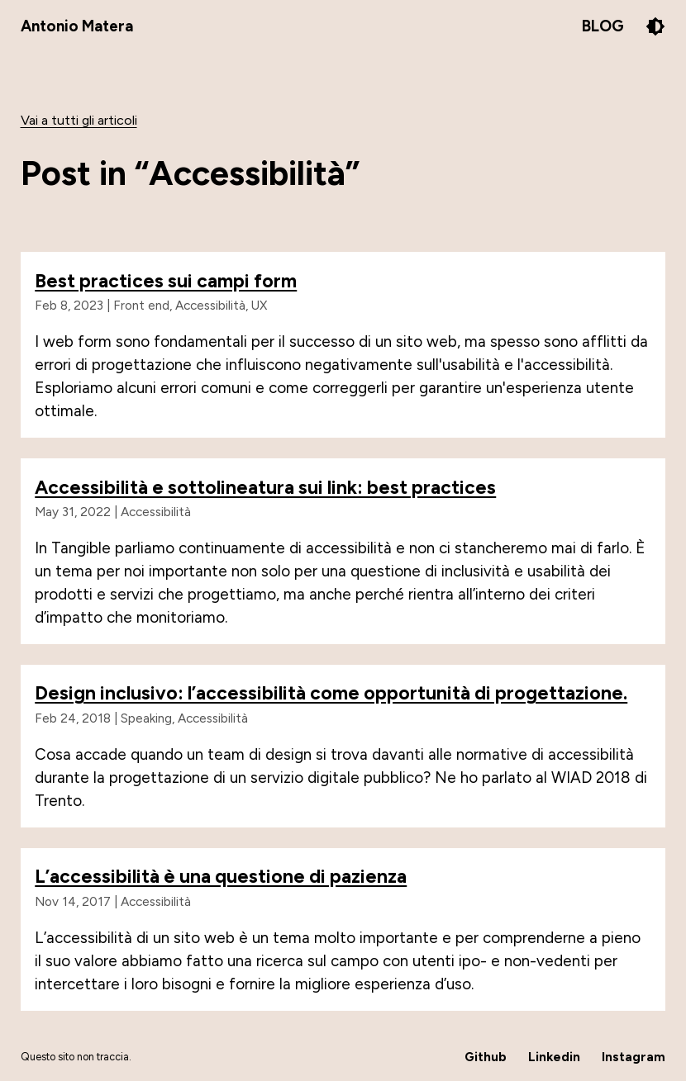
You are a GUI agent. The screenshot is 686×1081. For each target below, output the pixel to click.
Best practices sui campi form (166, 280)
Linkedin (554, 1056)
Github (485, 1056)
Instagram (633, 1056)
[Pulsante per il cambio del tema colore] (655, 26)
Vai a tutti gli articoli (79, 120)
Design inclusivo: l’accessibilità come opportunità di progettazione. (331, 692)
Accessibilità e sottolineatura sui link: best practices (265, 487)
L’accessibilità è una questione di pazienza (221, 876)
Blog (603, 26)
